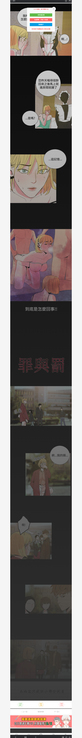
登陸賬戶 (41, 24)
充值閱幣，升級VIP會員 (41, 19)
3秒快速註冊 (41, 15)
